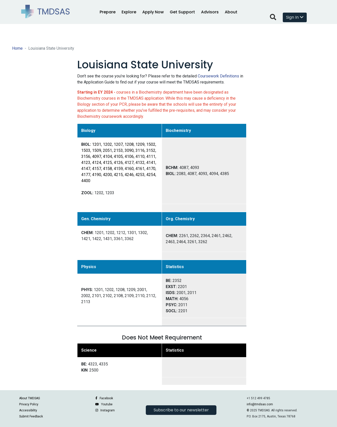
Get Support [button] (182, 12)
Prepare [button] (108, 12)
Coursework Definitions (218, 76)
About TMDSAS (29, 398)
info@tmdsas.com (260, 404)
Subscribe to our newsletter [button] (181, 410)
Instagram (107, 410)
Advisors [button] (210, 12)
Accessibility (28, 410)
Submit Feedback (31, 416)
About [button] (231, 12)
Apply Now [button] (153, 12)
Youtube (107, 404)
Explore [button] (129, 12)
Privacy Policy (28, 404)
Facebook (106, 398)
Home (17, 48)
